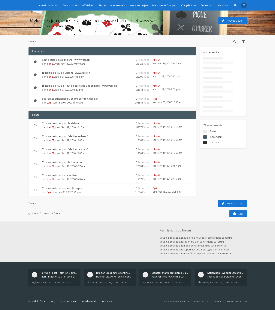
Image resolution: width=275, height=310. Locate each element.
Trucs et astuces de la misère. (59, 175)
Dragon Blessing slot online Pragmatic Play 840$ (114, 272)
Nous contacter (68, 301)
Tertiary (214, 142)
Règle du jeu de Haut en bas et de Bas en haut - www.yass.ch (81, 85)
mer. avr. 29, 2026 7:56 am (168, 282)
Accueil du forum (37, 301)
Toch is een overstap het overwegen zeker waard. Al (225, 276)
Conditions (106, 301)
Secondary (216, 136)
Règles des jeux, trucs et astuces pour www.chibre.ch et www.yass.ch (96, 20)
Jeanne (60, 26)
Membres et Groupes (164, 5)
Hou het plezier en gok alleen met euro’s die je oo (114, 276)
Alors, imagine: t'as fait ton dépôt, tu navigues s (59, 276)
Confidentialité (88, 301)
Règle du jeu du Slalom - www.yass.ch (67, 72)
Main (213, 131)
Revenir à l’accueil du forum (44, 213)
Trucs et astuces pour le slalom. (60, 123)
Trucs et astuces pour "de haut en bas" (65, 149)
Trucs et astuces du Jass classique (62, 188)
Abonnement (117, 5)
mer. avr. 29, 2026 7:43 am (223, 282)
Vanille (51, 26)
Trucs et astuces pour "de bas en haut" (65, 136)
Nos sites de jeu (139, 5)
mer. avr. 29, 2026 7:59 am (113, 282)
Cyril (67, 26)
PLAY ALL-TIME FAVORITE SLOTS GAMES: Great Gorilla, (170, 276)
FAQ (53, 301)
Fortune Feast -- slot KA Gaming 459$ (59, 272)
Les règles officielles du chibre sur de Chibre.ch (70, 98)
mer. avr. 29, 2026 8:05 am (57, 282)
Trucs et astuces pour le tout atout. (62, 162)
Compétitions (188, 5)
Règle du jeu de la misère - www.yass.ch (66, 59)
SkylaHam (37, 282)
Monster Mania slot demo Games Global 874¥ (170, 272)
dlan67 (50, 63)
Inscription (223, 5)
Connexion (207, 5)
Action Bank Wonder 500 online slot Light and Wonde (225, 272)
